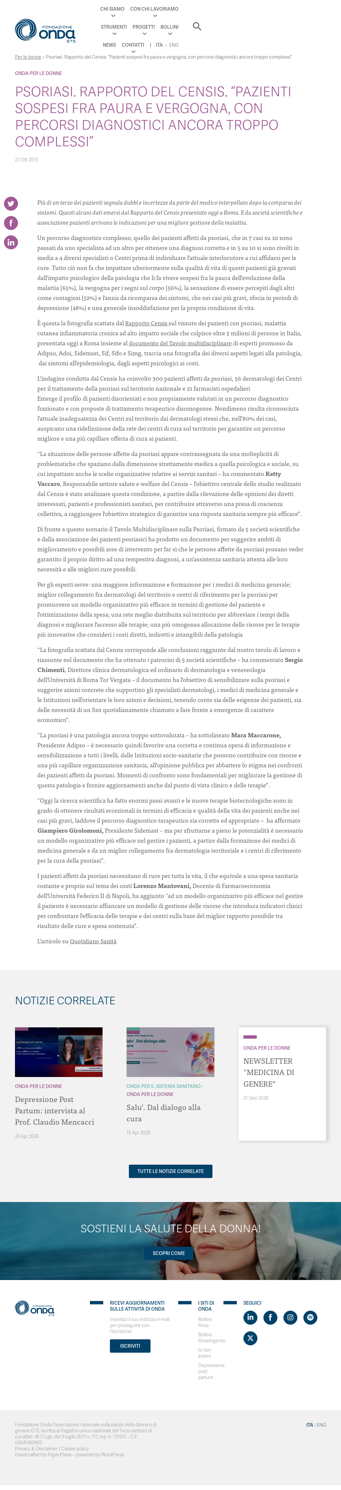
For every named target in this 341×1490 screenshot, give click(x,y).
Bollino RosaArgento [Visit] (211, 1337)
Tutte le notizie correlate (171, 1171)
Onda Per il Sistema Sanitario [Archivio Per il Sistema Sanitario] (164, 1086)
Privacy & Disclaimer (36, 1448)
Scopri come (168, 1253)
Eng (290, 22)
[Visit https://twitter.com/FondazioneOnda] (250, 1338)
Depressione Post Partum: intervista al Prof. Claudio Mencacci (55, 1110)
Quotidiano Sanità (94, 941)
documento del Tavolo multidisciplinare (182, 343)
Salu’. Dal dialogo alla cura (164, 1112)
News (260, 9)
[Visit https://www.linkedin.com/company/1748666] (250, 1317)
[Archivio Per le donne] (21, 1029)
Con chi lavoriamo (140, 9)
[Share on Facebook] (11, 225)
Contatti (284, 9)
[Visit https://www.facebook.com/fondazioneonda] (270, 1317)
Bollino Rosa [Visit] (205, 1322)
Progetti (213, 9)
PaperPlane (60, 1454)
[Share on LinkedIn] (11, 247)
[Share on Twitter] (11, 203)
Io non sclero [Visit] (204, 1353)
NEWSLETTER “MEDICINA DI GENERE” (269, 1071)
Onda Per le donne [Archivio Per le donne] (38, 73)
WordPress (112, 1454)
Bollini (239, 9)
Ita (275, 22)
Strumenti (183, 9)
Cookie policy (75, 1448)
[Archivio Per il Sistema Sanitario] (133, 1029)
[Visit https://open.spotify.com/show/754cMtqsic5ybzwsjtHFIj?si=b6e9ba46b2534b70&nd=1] (310, 1317)
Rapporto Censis (147, 323)
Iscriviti (130, 1346)
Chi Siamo (98, 9)
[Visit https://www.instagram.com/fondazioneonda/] (290, 1317)
